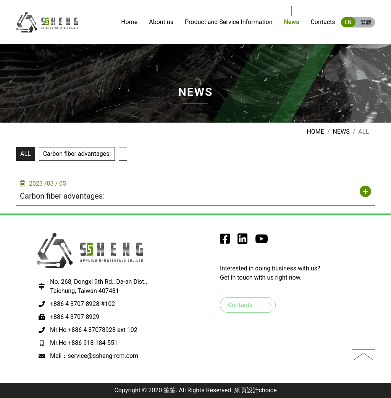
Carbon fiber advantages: (77, 153)
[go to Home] (129, 22)
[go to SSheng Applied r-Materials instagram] (242, 240)
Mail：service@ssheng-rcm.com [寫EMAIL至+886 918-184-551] (94, 355)
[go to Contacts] (323, 22)
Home (315, 131)
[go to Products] (228, 22)
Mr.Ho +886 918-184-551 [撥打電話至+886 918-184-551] (84, 342)
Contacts (240, 305)
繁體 (365, 22)
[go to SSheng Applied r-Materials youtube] (261, 240)
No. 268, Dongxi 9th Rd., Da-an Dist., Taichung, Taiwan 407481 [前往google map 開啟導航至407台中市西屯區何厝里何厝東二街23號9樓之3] (98, 286)
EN (348, 22)
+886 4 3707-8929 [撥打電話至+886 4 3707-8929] (74, 316)
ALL (25, 153)
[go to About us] (161, 22)
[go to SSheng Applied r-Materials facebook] (225, 240)
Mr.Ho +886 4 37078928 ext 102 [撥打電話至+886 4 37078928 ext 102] (93, 329)
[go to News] (291, 22)
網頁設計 (246, 390)
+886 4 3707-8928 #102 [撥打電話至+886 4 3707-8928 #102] (82, 303)
